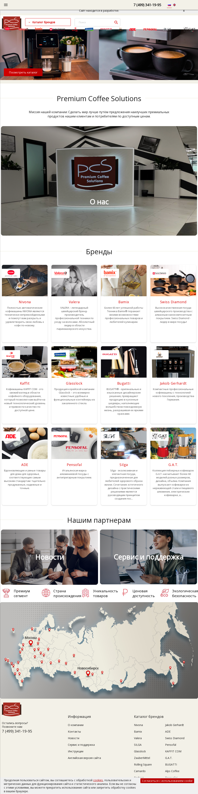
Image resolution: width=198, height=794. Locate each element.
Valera (74, 302)
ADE (24, 464)
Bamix (123, 302)
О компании (76, 725)
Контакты (74, 731)
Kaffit (25, 383)
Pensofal (74, 464)
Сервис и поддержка (81, 745)
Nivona (25, 302)
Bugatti (124, 383)
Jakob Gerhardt (173, 383)
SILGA (138, 745)
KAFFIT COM (173, 751)
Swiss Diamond (173, 302)
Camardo (140, 771)
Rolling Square (143, 764)
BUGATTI (171, 764)
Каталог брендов (43, 22)
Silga (123, 464)
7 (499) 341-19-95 (147, 5)
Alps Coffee (172, 771)
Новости (73, 738)
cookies (98, 780)
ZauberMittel (142, 758)
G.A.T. (173, 464)
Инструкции (75, 751)
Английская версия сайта (84, 758)
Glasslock (74, 383)
